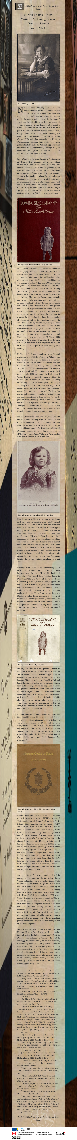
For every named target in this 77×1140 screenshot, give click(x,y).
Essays (51, 6)
